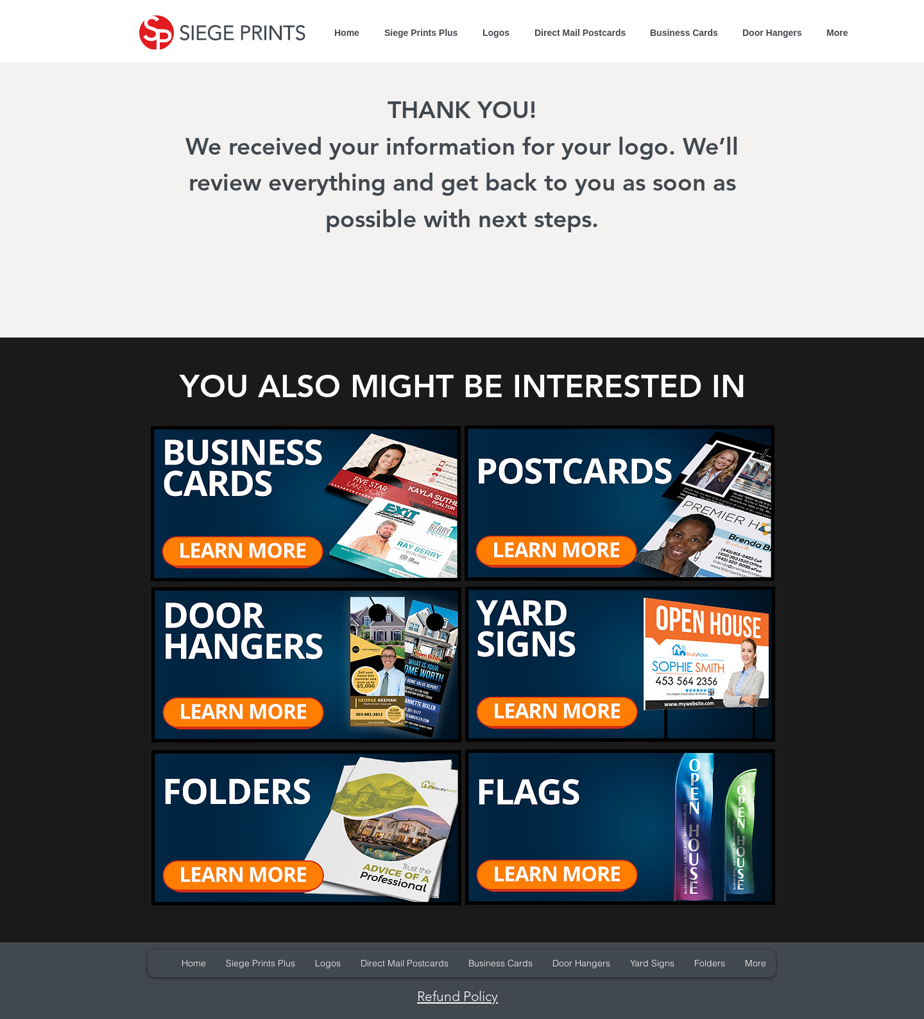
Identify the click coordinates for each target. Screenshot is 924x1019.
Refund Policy (457, 996)
